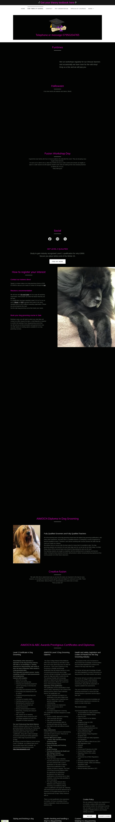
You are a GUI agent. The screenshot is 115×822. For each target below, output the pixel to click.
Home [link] (23, 8)
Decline (89, 816)
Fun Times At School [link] (35, 8)
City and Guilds (24, 294)
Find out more (57, 261)
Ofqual (16, 302)
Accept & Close (104, 816)
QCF (22, 302)
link (45, 285)
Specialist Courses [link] (78, 8)
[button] (91, 9)
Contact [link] (49, 8)
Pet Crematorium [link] (61, 8)
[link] (57, 25)
